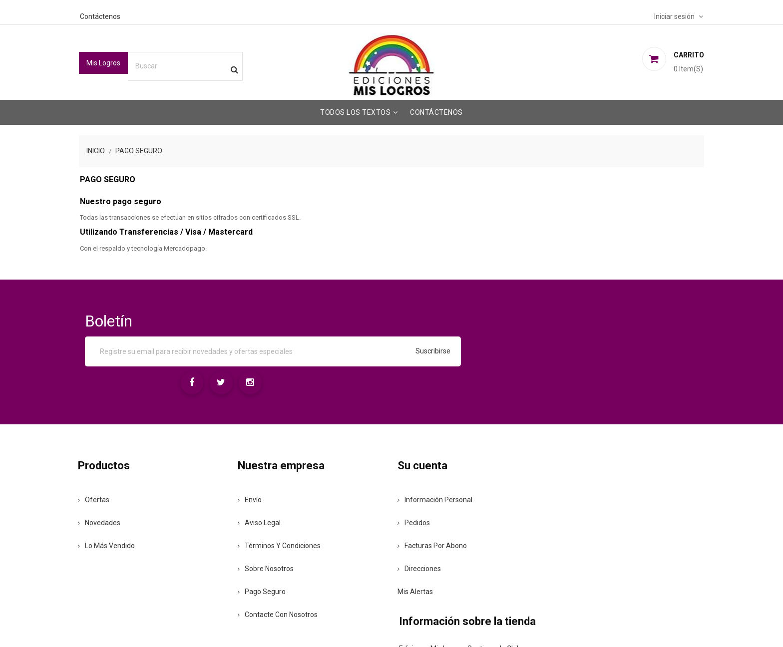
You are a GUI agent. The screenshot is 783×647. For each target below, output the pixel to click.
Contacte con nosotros (289, 562)
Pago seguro (273, 539)
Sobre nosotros (277, 516)
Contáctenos (119, 15)
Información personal (436, 447)
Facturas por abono (433, 493)
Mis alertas (416, 539)
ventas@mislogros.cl (610, 506)
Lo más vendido (127, 493)
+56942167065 (604, 487)
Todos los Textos (355, 111)
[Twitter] (596, 325)
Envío (261, 447)
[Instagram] (627, 325)
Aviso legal (270, 470)
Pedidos (415, 470)
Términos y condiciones (290, 493)
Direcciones (420, 516)
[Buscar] (205, 65)
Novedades (120, 470)
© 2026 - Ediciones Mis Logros (146, 623)
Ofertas (115, 447)
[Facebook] (566, 325)
